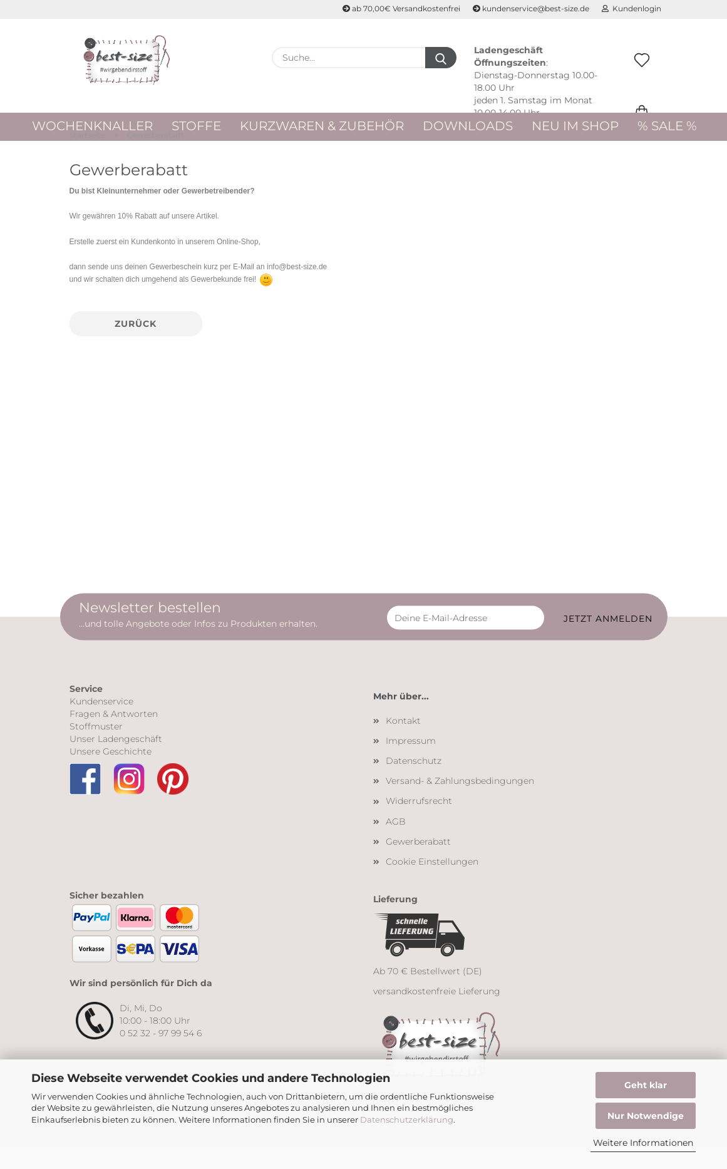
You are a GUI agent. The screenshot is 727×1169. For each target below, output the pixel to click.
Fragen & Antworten (114, 735)
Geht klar (645, 1085)
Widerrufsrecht (419, 823)
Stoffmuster (96, 748)
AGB (396, 843)
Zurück (136, 345)
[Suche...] (440, 57)
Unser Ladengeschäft (116, 760)
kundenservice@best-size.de (531, 8)
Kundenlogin (631, 8)
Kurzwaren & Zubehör (322, 125)
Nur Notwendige (645, 1115)
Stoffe (196, 125)
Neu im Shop (575, 125)
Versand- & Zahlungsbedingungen (460, 803)
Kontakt (403, 742)
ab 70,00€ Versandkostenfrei (401, 8)
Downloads (468, 125)
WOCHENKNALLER (92, 125)
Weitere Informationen (643, 1142)
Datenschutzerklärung (406, 1120)
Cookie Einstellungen (432, 883)
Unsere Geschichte (111, 773)
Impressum (411, 762)
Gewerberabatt (418, 863)
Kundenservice (101, 723)
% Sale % (667, 125)
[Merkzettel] (641, 73)
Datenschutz (413, 782)
